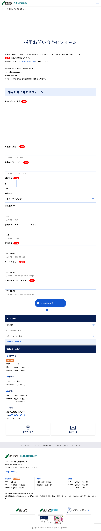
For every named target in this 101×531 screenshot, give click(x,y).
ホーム (4, 9)
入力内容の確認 (46, 303)
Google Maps (10, 472)
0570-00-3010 (17, 415)
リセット (52, 310)
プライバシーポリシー (26, 61)
